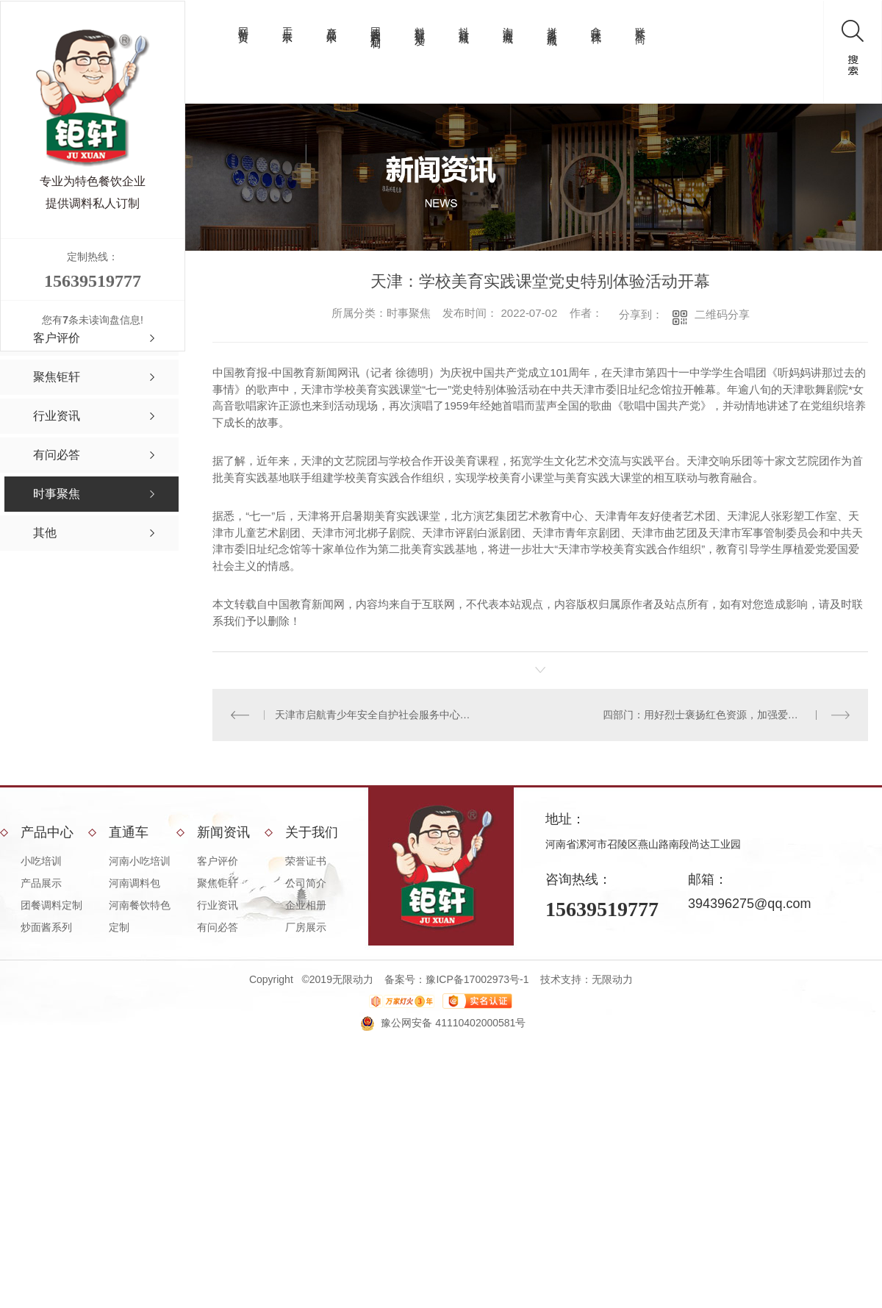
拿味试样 (596, 23)
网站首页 (243, 23)
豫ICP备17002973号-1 (477, 979)
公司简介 (305, 883)
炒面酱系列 (46, 927)
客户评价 (217, 861)
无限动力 (612, 979)
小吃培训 (41, 861)
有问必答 (217, 927)
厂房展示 (305, 927)
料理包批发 (420, 24)
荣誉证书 (305, 861)
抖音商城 (464, 23)
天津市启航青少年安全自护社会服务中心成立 (376, 715)
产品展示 (331, 23)
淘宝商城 (508, 23)
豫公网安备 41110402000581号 (453, 1023)
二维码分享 (722, 314)
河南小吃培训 (140, 861)
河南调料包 (134, 883)
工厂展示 (287, 23)
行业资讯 (217, 905)
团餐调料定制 (375, 25)
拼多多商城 (552, 24)
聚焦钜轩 (217, 883)
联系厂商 (640, 23)
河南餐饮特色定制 (140, 916)
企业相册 (305, 905)
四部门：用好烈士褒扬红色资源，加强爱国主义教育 (721, 715)
